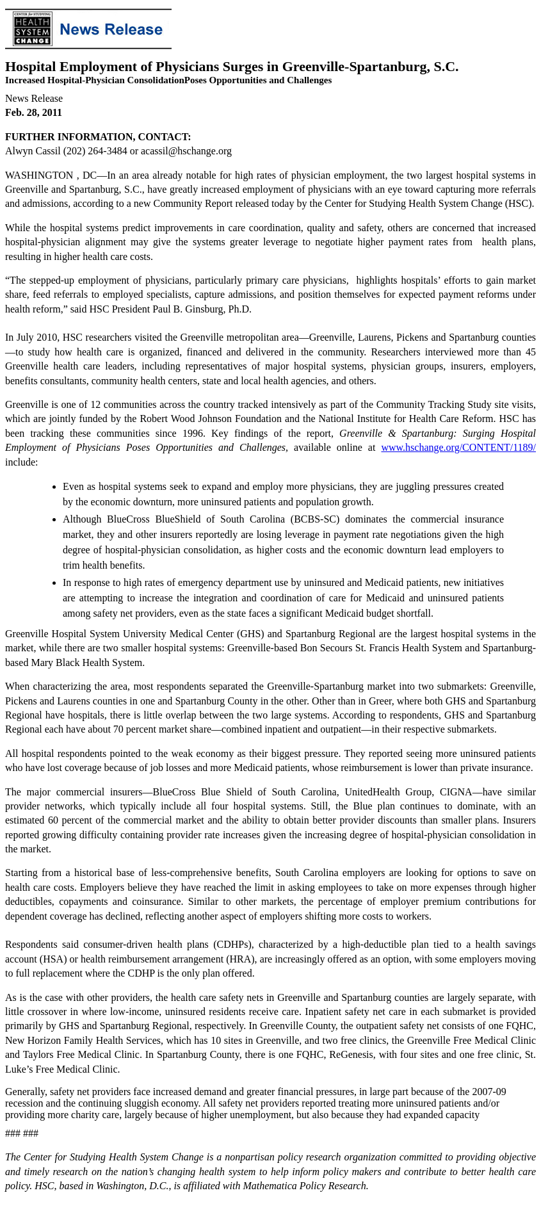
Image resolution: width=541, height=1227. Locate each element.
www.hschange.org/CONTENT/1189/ (458, 447)
